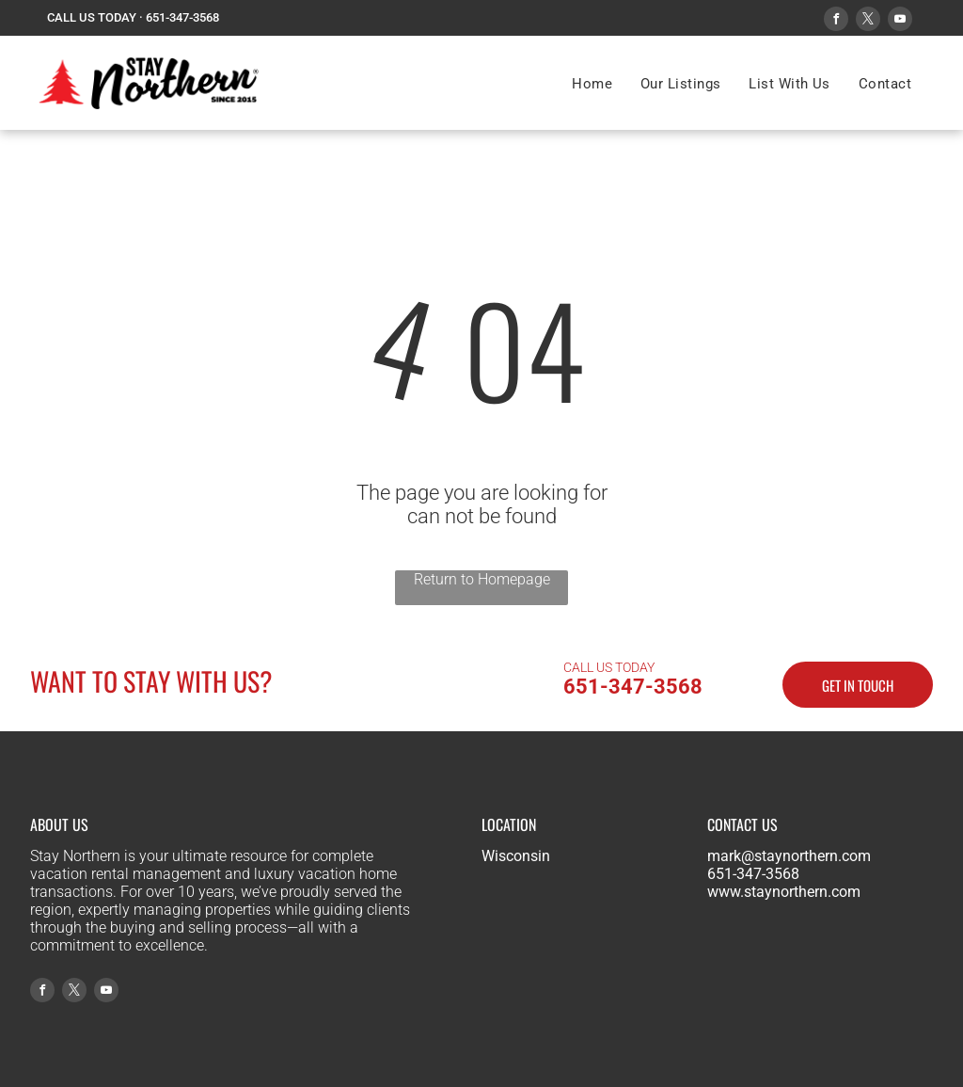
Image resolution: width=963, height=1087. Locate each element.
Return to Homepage (482, 579)
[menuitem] (592, 84)
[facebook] (836, 21)
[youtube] (900, 21)
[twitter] (868, 21)
